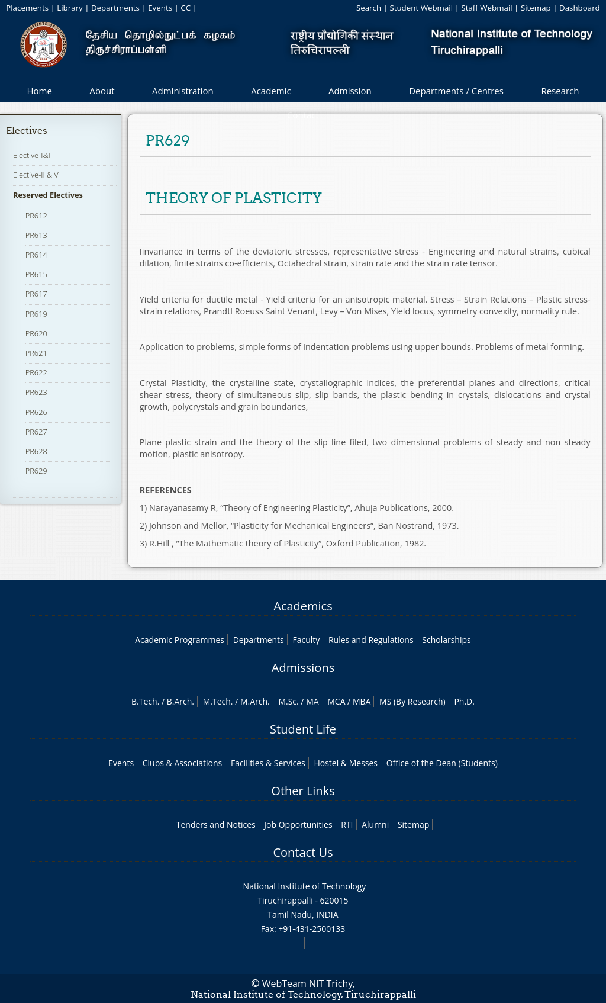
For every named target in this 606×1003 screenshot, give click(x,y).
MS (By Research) (412, 701)
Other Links (302, 791)
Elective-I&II (32, 155)
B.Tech (144, 701)
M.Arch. (255, 701)
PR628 (36, 451)
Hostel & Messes (346, 763)
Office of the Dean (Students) (442, 763)
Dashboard (579, 7)
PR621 (36, 353)
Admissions (303, 668)
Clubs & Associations (183, 763)
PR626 (36, 412)
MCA (336, 701)
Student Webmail (421, 7)
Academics (302, 606)
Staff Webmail (486, 7)
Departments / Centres (456, 91)
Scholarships (446, 639)
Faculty (306, 639)
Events (160, 7)
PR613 (36, 235)
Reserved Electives (48, 194)
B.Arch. (180, 701)
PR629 (36, 470)
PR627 (36, 431)
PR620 (36, 333)
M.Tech (217, 701)
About (101, 91)
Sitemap (536, 7)
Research (560, 91)
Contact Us (303, 852)
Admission (350, 91)
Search (368, 7)
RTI (347, 824)
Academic (271, 91)
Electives (26, 130)
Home (39, 91)
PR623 (36, 392)
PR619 (36, 313)
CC (185, 7)
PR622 (36, 372)
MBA (362, 701)
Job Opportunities (298, 824)
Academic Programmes (179, 639)
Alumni (375, 824)
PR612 (36, 215)
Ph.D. (464, 701)
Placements (27, 7)
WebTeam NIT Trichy (307, 983)
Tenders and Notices (216, 824)
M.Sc (287, 701)
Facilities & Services (268, 763)
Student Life (303, 729)
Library (69, 7)
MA (312, 701)
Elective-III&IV (36, 174)
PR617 (36, 293)
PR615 (36, 274)
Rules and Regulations (371, 639)
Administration (183, 91)
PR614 (36, 254)
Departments (115, 7)
